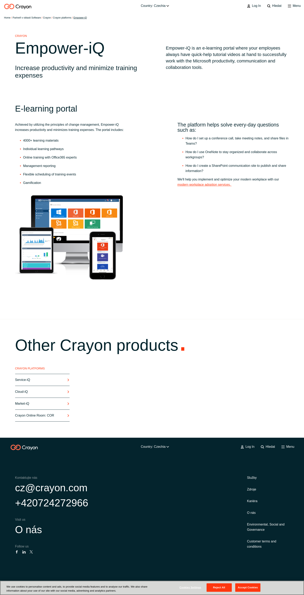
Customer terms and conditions (261, 544)
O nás (28, 529)
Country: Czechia (155, 5)
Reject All (219, 587)
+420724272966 (51, 503)
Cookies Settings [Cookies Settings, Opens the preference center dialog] (190, 587)
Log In (254, 6)
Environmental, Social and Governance (266, 527)
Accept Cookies (248, 587)
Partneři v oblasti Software (27, 17)
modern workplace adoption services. (205, 184)
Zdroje (251, 489)
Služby (252, 477)
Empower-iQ (80, 17)
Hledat (274, 6)
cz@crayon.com (51, 487)
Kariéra (252, 501)
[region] (152, 588)
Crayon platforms (62, 17)
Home (7, 17)
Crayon (47, 17)
